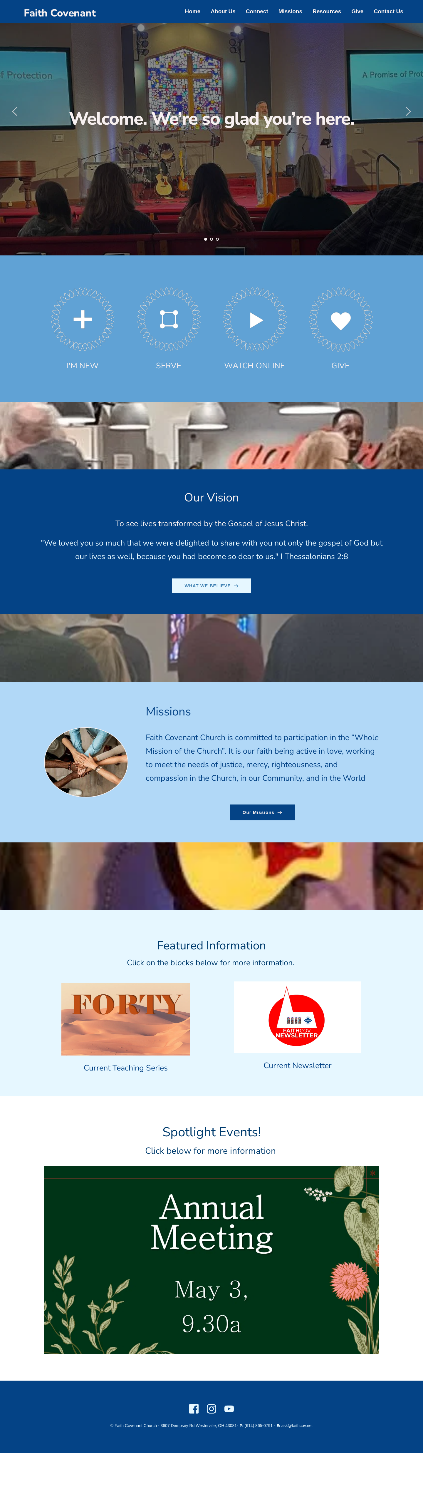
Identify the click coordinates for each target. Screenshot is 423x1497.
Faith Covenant (59, 13)
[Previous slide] (15, 111)
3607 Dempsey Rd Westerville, (189, 1425)
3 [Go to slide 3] (217, 239)
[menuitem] (193, 11)
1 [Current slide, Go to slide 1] (205, 239)
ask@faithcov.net (297, 1425)
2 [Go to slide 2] (211, 239)
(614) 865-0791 (259, 1425)
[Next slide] (408, 111)
